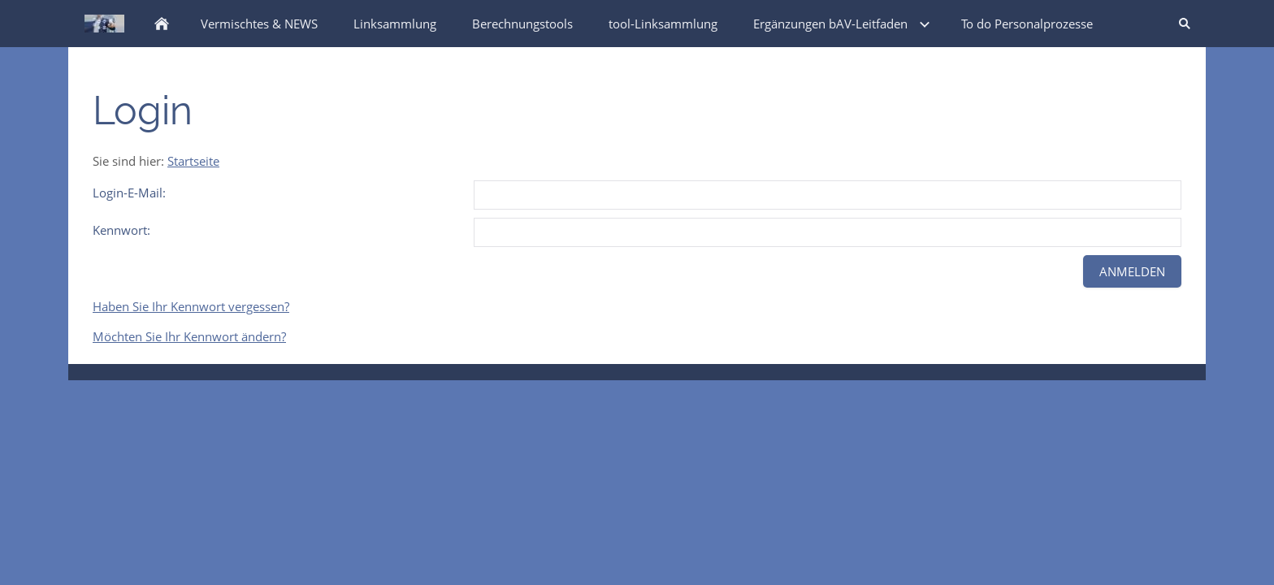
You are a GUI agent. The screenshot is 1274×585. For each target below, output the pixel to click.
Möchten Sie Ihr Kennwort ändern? (189, 336)
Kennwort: (121, 230)
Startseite (193, 161)
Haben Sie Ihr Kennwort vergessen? (191, 306)
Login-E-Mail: (129, 192)
